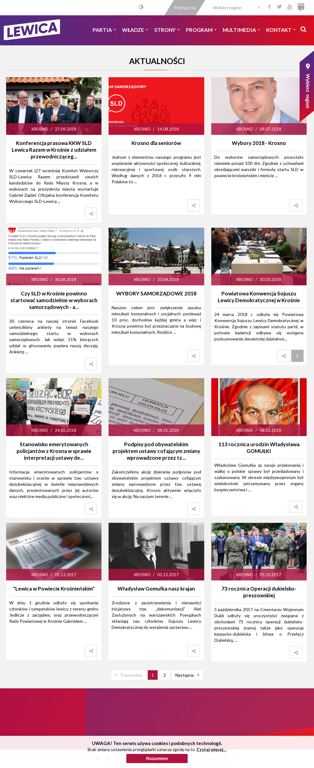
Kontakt (281, 30)
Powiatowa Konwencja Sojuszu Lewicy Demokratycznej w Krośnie (259, 296)
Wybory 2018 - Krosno (259, 143)
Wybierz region (227, 7)
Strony (167, 30)
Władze (135, 30)
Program (201, 30)
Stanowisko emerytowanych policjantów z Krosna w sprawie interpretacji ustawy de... (54, 451)
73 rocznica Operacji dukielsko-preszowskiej (258, 592)
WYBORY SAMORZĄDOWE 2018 (156, 293)
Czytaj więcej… (212, 763)
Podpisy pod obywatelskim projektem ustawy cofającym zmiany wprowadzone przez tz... (156, 451)
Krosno (40, 129)
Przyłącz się (185, 7)
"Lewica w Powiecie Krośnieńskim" (54, 588)
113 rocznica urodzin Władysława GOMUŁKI (259, 447)
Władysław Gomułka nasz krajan (156, 588)
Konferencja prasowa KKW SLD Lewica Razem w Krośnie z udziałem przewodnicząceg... (54, 150)
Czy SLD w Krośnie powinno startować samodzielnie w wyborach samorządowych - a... (54, 300)
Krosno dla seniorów (156, 143)
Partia (104, 30)
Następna (184, 675)
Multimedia (241, 30)
